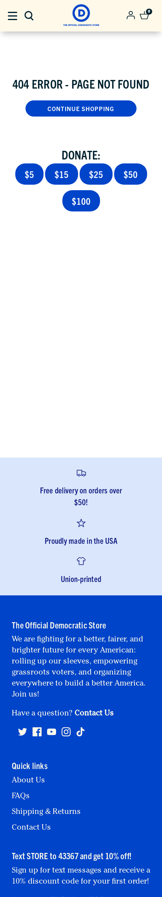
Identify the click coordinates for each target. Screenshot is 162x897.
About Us (28, 781)
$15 (62, 174)
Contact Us (94, 714)
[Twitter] (22, 735)
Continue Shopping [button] (80, 108)
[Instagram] (66, 735)
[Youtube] (51, 735)
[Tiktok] (80, 732)
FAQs (21, 797)
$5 (29, 174)
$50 (131, 174)
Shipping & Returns (46, 812)
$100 (81, 201)
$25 (96, 174)
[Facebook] (37, 735)
